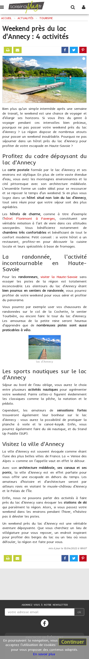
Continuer (72, 642)
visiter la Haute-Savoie (59, 277)
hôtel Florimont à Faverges (29, 218)
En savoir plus (44, 654)
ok (79, 612)
